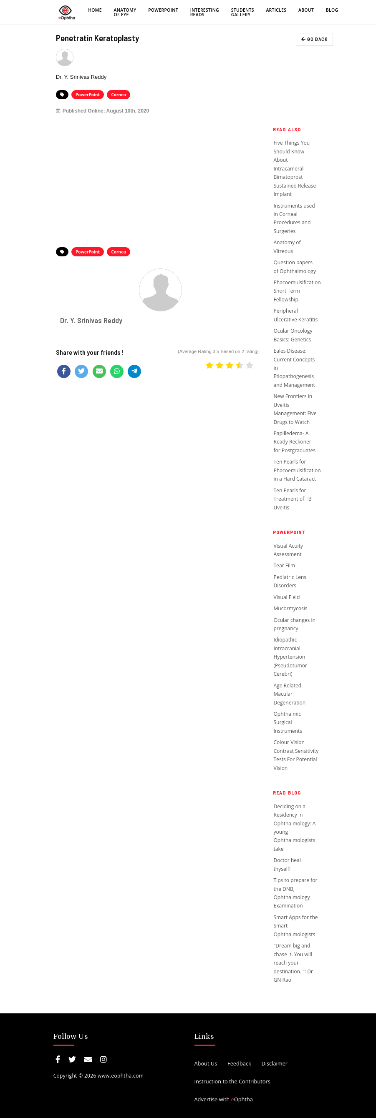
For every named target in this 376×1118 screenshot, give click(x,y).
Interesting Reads (204, 12)
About (306, 10)
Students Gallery (242, 12)
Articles (276, 10)
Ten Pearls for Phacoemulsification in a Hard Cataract (296, 470)
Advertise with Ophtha (223, 1099)
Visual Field (287, 597)
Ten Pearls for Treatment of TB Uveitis (292, 499)
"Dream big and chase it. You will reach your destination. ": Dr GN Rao (293, 962)
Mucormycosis (290, 608)
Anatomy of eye (125, 12)
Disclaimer (274, 1063)
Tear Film (284, 565)
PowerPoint (163, 10)
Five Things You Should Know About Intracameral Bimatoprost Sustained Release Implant (294, 168)
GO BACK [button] (314, 39)
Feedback (239, 1063)
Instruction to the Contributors (232, 1081)
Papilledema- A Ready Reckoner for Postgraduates (294, 442)
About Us (205, 1063)
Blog (332, 10)
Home (95, 10)
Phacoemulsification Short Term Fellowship (296, 291)
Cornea (118, 95)
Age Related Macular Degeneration (289, 694)
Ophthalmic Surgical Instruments (287, 722)
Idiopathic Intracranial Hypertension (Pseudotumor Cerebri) (290, 656)
